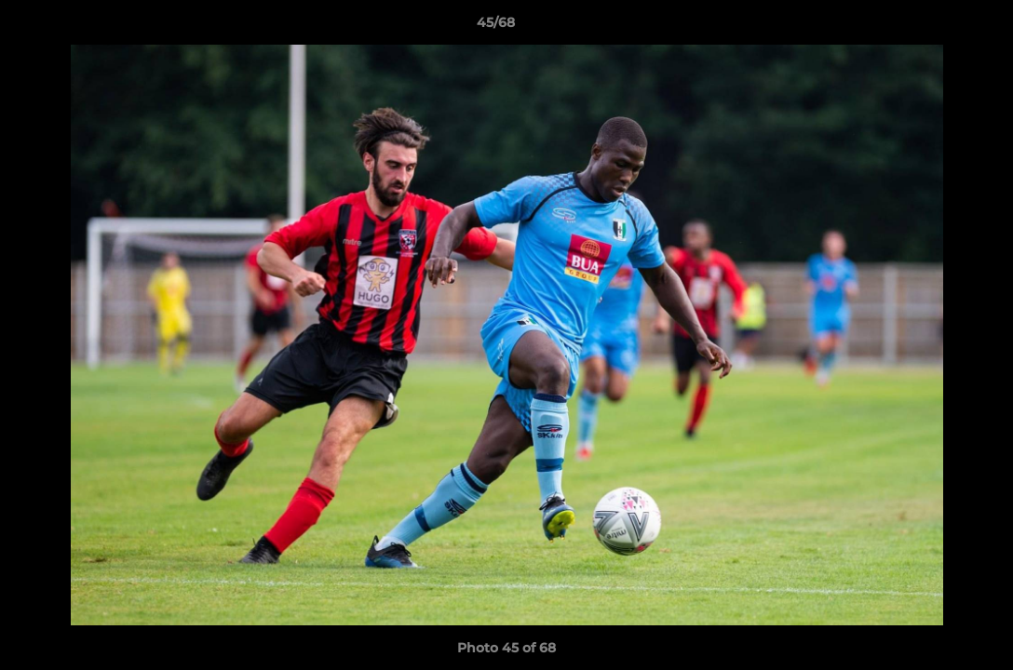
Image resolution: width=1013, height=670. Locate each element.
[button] (935, 27)
